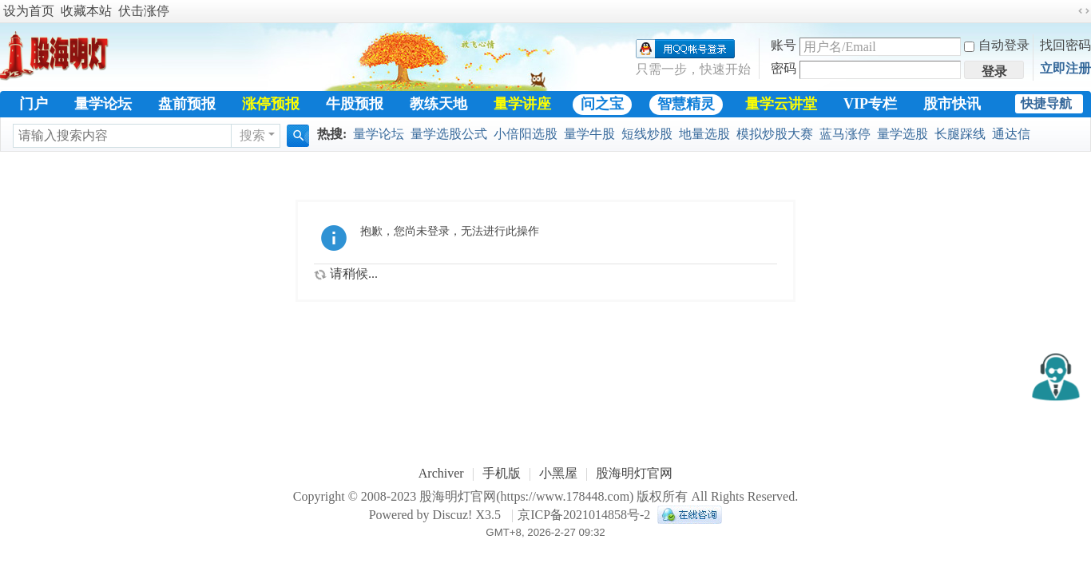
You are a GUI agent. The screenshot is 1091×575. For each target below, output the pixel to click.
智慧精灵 (686, 104)
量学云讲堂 (781, 104)
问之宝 (602, 104)
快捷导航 (1046, 103)
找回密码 (1065, 45)
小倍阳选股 (525, 134)
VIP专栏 (870, 104)
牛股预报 (354, 104)
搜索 (252, 135)
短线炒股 (646, 134)
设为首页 (28, 11)
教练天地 (438, 104)
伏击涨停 (143, 11)
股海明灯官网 (634, 473)
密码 (783, 68)
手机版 (501, 473)
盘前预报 (187, 104)
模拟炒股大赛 (774, 134)
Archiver (441, 473)
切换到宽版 (1084, 11)
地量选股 (704, 134)
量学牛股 (589, 134)
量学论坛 (103, 104)
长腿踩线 (960, 134)
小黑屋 (558, 473)
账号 (783, 45)
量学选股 (902, 134)
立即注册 (1065, 68)
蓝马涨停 (845, 134)
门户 (33, 104)
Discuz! (453, 514)
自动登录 (997, 45)
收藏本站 (86, 11)
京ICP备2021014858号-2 (584, 514)
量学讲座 (522, 104)
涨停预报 (271, 104)
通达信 (1011, 134)
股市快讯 (952, 104)
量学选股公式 (449, 134)
